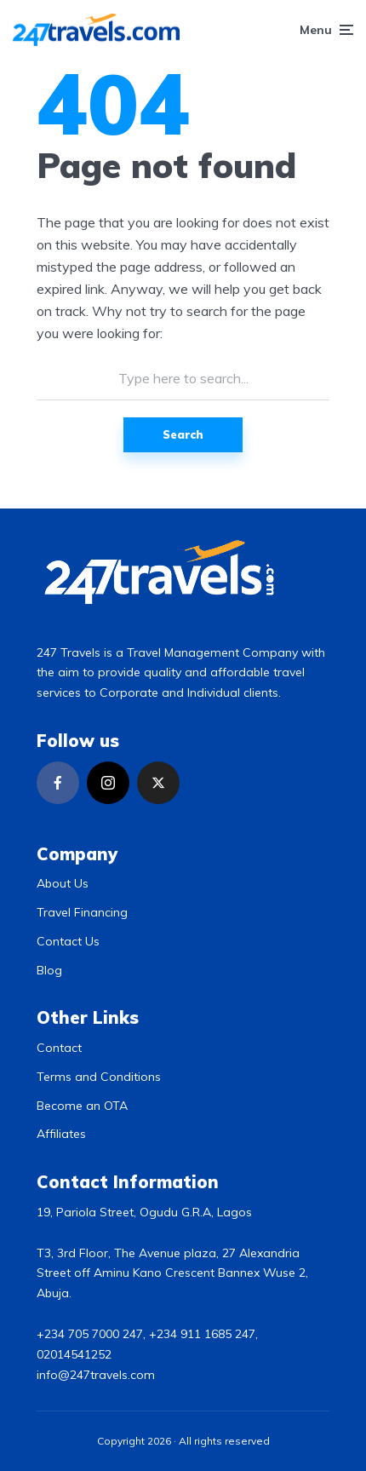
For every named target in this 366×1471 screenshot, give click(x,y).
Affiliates (61, 1133)
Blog (49, 970)
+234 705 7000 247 (90, 1334)
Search (183, 434)
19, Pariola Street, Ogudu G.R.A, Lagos (144, 1212)
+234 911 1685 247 (202, 1334)
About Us (63, 883)
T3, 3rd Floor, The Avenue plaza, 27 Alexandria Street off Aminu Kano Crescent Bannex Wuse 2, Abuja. (172, 1273)
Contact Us (68, 941)
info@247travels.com (96, 1374)
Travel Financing (82, 912)
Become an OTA (82, 1105)
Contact (59, 1047)
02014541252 (74, 1354)
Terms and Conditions (99, 1076)
